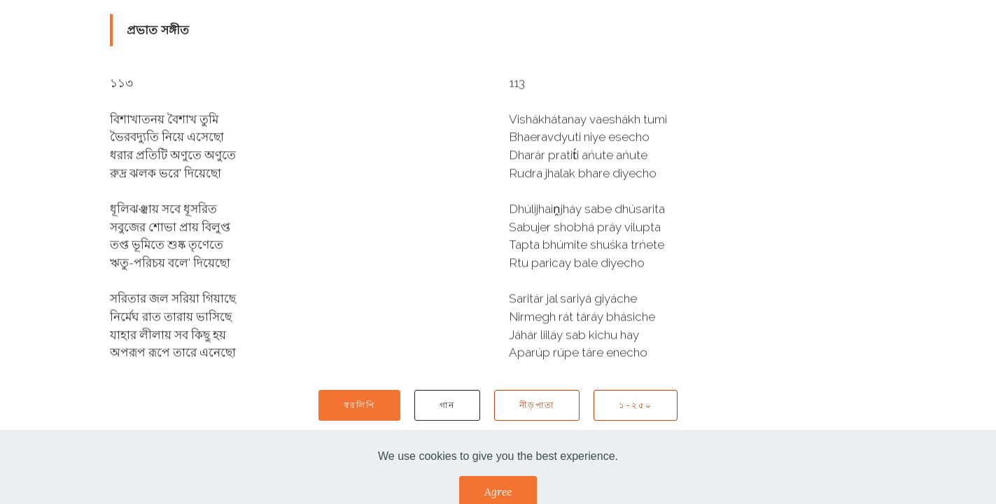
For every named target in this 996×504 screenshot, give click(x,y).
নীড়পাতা (536, 405)
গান (447, 405)
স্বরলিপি (359, 405)
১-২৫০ (635, 405)
